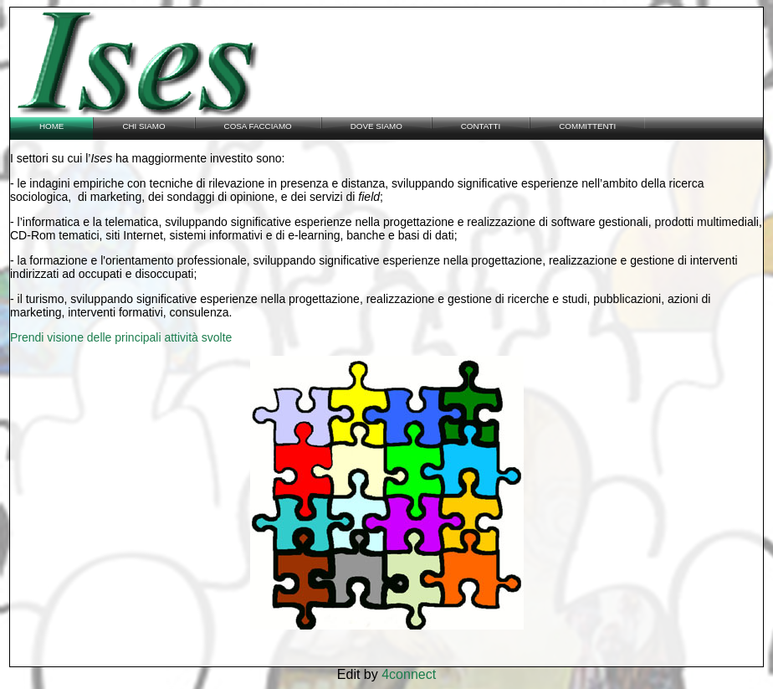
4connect (408, 674)
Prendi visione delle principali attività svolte (121, 337)
